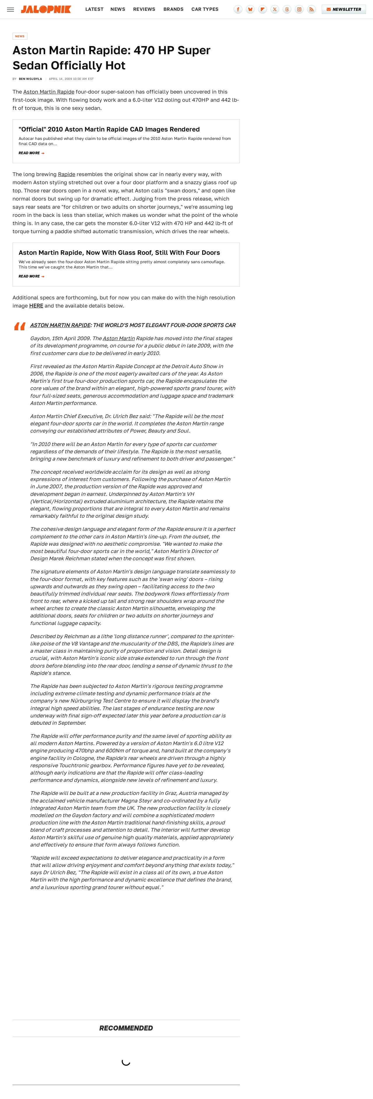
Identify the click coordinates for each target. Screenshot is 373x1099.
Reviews (144, 9)
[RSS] (311, 9)
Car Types (205, 9)
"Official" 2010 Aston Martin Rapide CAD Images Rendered (109, 129)
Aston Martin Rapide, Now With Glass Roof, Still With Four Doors (119, 252)
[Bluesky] (250, 9)
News (117, 9)
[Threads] (287, 9)
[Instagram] (299, 9)
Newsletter (344, 9)
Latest (94, 9)
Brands (173, 9)
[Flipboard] (262, 9)
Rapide (66, 174)
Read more (29, 153)
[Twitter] (274, 9)
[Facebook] (238, 9)
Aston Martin (119, 338)
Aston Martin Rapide (48, 92)
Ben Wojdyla (30, 78)
